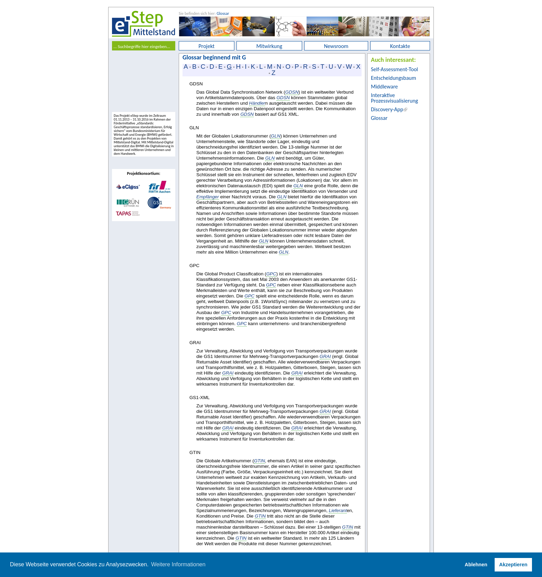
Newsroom (336, 46)
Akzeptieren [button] (513, 564)
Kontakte (400, 46)
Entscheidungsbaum (393, 78)
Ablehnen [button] (476, 564)
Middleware (384, 86)
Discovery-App (387, 109)
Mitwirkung (269, 46)
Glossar (223, 13)
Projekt (206, 46)
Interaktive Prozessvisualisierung (394, 98)
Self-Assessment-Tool (394, 69)
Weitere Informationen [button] (178, 564)
